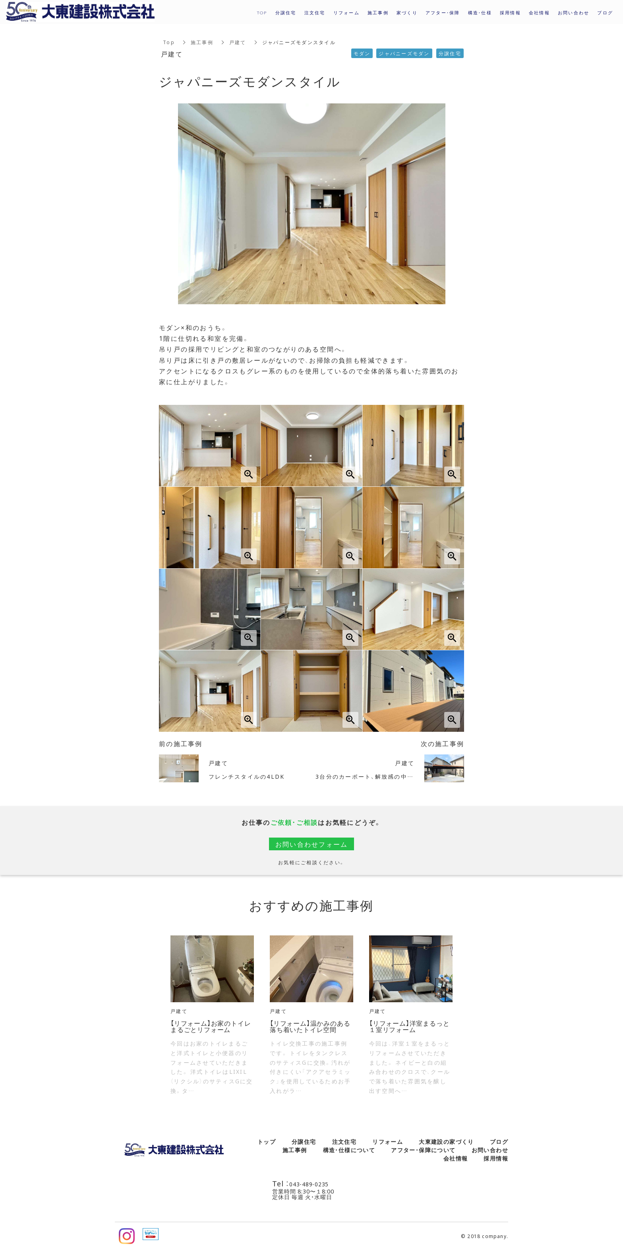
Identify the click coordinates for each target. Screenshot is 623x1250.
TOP (262, 13)
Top (169, 42)
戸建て (237, 42)
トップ (266, 1141)
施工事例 (202, 42)
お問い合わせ (490, 1150)
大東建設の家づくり (446, 1141)
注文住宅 (344, 1141)
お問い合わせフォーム (311, 844)
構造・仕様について (349, 1150)
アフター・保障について (423, 1150)
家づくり (407, 13)
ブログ (499, 1141)
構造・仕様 (480, 13)
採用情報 (510, 13)
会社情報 (455, 1158)
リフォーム (387, 1141)
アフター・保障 (443, 13)
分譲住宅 (304, 1141)
